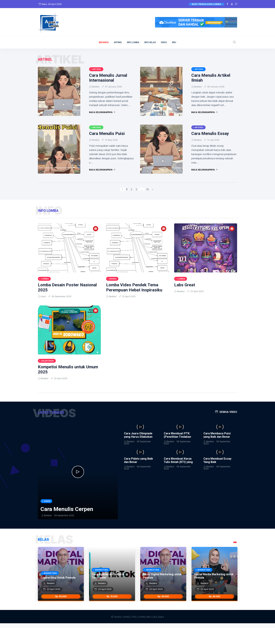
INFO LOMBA (133, 42)
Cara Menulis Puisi (107, 133)
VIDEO (164, 42)
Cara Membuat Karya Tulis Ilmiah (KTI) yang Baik (178, 462)
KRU (174, 42)
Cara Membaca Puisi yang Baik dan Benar (217, 435)
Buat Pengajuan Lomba (206, 4)
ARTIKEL (118, 42)
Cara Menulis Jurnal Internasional (108, 78)
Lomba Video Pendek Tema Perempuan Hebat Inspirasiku (134, 287)
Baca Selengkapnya (102, 112)
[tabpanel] (60, 579)
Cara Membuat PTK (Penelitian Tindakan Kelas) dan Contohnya (178, 437)
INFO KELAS (150, 42)
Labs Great (184, 284)
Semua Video (228, 412)
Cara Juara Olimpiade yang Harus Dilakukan (138, 435)
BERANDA (104, 42)
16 (147, 189)
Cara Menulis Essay (210, 133)
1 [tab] (235, 547)
